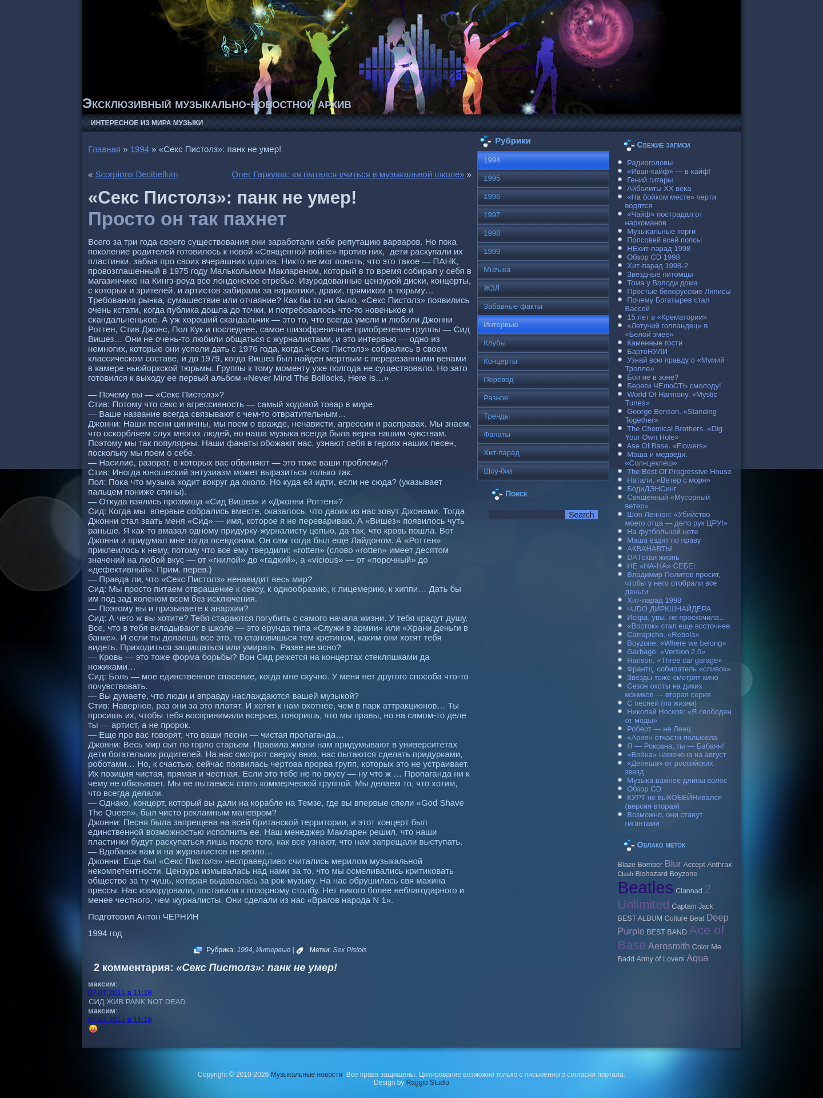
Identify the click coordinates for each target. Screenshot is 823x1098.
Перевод (498, 379)
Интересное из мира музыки (147, 123)
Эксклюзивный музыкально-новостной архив (216, 103)
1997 (492, 214)
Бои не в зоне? (652, 377)
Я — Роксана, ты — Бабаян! (675, 746)
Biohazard (651, 874)
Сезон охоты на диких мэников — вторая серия (668, 690)
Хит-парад (502, 452)
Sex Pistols (349, 950)
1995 (492, 178)
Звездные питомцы (660, 274)
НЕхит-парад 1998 (658, 248)
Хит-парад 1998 (654, 600)
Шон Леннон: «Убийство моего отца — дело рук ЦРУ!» (676, 518)
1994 (139, 149)
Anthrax (719, 865)
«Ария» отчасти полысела (672, 737)
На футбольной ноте (662, 531)
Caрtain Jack (692, 906)
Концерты (500, 361)
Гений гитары (650, 180)
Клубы (495, 343)
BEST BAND (666, 932)
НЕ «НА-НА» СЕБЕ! (661, 566)
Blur (673, 863)
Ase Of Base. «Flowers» (667, 445)
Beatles (646, 887)
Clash (625, 873)
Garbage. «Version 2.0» (666, 651)
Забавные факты (513, 306)
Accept (694, 865)
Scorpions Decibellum (136, 174)
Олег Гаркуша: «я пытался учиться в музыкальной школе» (347, 174)
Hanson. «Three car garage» (674, 660)
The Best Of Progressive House (679, 471)
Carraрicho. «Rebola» (663, 634)
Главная (104, 149)
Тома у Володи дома (662, 283)
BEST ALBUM (640, 918)
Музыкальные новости (306, 1075)
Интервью (273, 950)
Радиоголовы (650, 162)
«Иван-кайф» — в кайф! (668, 171)
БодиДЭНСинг (651, 488)
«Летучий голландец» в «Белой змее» (666, 330)
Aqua (697, 958)
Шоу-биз (498, 471)
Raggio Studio (427, 1083)
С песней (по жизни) (662, 703)
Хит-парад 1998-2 (657, 265)
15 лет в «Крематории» (667, 317)
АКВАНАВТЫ (649, 548)
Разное (496, 397)
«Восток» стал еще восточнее (678, 626)
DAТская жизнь (653, 557)
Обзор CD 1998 (653, 257)
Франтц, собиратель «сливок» (678, 669)
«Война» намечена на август (676, 754)
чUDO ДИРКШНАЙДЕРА (669, 608)
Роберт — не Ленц (658, 729)
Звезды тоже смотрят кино (672, 677)
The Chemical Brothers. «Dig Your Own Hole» (673, 432)
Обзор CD (644, 789)
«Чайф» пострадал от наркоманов (664, 218)
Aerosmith (669, 946)
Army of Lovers (660, 959)
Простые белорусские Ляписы (678, 291)
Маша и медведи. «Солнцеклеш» (656, 458)
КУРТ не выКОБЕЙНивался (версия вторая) (673, 801)
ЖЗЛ (492, 288)
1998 (492, 233)
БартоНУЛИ (647, 351)
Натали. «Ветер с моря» (668, 480)
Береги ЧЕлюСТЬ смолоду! (674, 385)
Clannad (689, 891)
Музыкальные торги (661, 231)
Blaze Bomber (640, 865)
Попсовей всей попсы (664, 240)
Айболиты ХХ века (659, 188)
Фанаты (497, 434)
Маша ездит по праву (664, 540)
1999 (492, 251)
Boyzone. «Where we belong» (676, 643)
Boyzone (683, 874)
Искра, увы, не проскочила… (676, 617)
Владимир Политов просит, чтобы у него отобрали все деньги (673, 583)
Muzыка (497, 269)
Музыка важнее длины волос (677, 780)
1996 (492, 196)
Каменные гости (654, 343)
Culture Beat (685, 918)
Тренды (497, 416)
